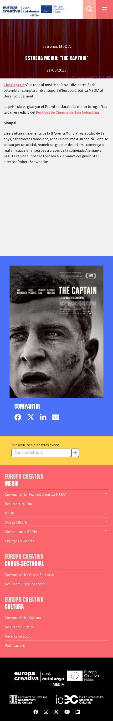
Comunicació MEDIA (56, 531)
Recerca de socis (18, 636)
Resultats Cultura (19, 626)
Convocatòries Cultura (23, 617)
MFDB (9, 513)
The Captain (14, 84)
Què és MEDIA (56, 522)
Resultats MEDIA (18, 503)
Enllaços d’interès (19, 540)
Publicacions (15, 645)
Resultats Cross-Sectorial (26, 583)
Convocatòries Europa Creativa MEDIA (56, 494)
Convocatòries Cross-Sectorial (29, 574)
